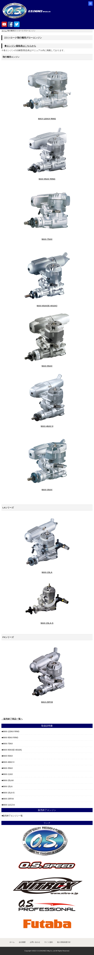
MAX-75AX (8, 743)
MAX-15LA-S (8, 793)
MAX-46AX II (8, 762)
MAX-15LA (7, 786)
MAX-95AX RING (10, 737)
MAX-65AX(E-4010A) (12, 750)
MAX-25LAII (8, 780)
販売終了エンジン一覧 (13, 816)
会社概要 (22, 942)
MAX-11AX (8, 774)
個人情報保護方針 (64, 942)
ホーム (4, 31)
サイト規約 (48, 942)
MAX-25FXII (8, 799)
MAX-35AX (8, 768)
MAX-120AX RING (11, 731)
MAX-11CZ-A (9, 805)
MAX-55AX (8, 756)
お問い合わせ (35, 942)
